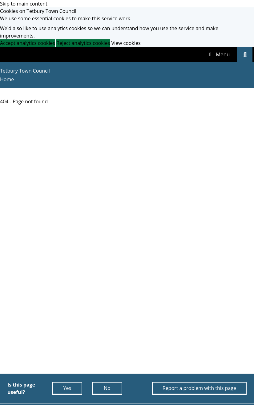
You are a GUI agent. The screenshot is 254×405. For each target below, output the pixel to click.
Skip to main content (23, 3)
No (107, 388)
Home (7, 79)
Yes (67, 388)
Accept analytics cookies (27, 43)
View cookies (125, 43)
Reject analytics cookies (83, 43)
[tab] (219, 54)
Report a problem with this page (199, 388)
